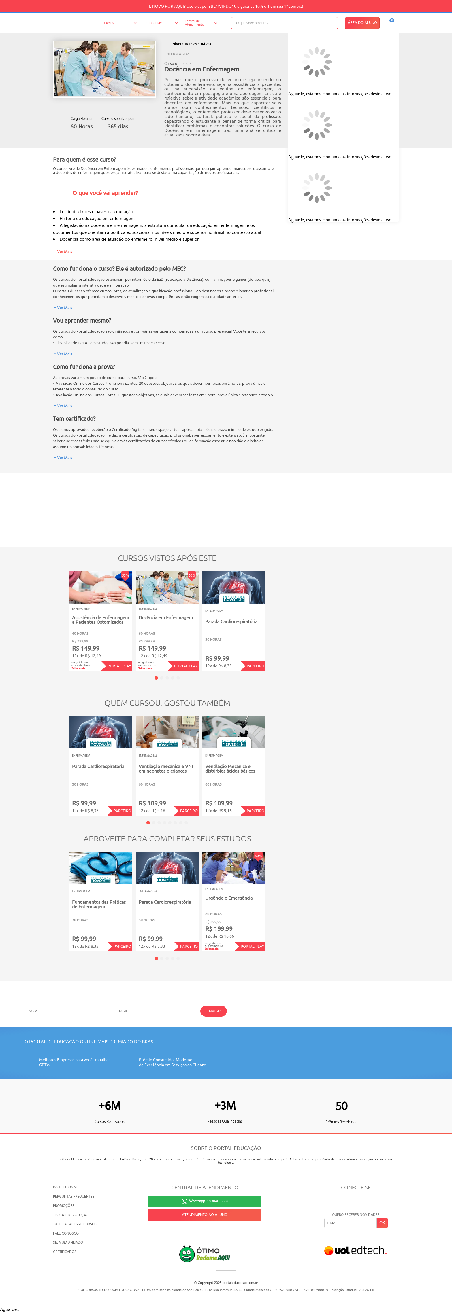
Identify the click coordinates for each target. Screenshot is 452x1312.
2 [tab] (161, 678)
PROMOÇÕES (63, 1206)
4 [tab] (172, 678)
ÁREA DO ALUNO (362, 23)
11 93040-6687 (208, 1201)
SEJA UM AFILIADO (68, 1243)
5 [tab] (178, 678)
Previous (60, 617)
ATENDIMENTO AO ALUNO (204, 1214)
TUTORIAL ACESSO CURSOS (75, 1224)
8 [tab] (186, 822)
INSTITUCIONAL (65, 1187)
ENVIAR (213, 1011)
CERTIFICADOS (64, 1252)
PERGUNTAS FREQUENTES (74, 1197)
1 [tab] (156, 678)
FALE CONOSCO (66, 1234)
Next (274, 617)
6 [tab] (175, 822)
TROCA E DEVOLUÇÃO (70, 1215)
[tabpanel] (100, 621)
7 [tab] (180, 822)
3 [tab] (167, 678)
